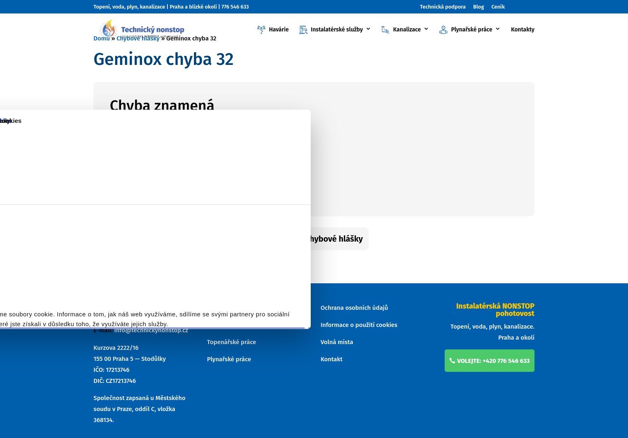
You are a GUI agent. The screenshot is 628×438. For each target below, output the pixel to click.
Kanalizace (401, 30)
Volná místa (337, 342)
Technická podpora (443, 7)
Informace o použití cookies (359, 325)
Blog (478, 7)
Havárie (273, 30)
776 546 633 (235, 7)
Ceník (498, 7)
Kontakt (332, 359)
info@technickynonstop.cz (151, 330)
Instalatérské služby (331, 30)
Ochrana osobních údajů (354, 307)
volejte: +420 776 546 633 (493, 361)
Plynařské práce (465, 30)
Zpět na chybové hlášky (319, 239)
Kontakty (522, 30)
